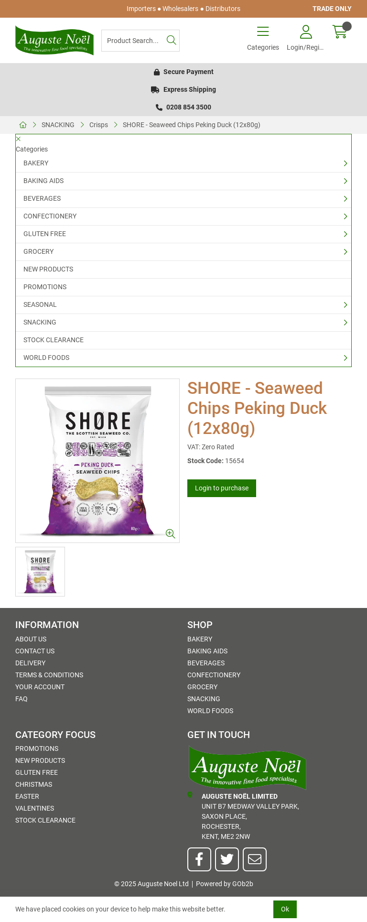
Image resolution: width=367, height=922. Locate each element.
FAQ (21, 699)
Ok (285, 909)
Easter (27, 796)
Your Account (40, 687)
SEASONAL (40, 304)
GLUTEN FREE (44, 234)
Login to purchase (221, 488)
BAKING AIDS (43, 180)
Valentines (34, 808)
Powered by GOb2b (224, 884)
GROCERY (38, 251)
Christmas (33, 784)
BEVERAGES (42, 198)
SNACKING (58, 125)
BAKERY (35, 163)
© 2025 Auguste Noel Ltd (151, 884)
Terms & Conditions (49, 675)
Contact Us (34, 651)
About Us (30, 639)
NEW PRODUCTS (48, 269)
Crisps (98, 125)
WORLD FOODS (46, 357)
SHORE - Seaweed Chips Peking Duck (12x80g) (191, 125)
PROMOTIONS (44, 287)
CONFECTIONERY (49, 216)
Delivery (30, 663)
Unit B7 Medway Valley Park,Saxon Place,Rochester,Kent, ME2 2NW (243, 816)
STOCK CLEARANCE (53, 340)
